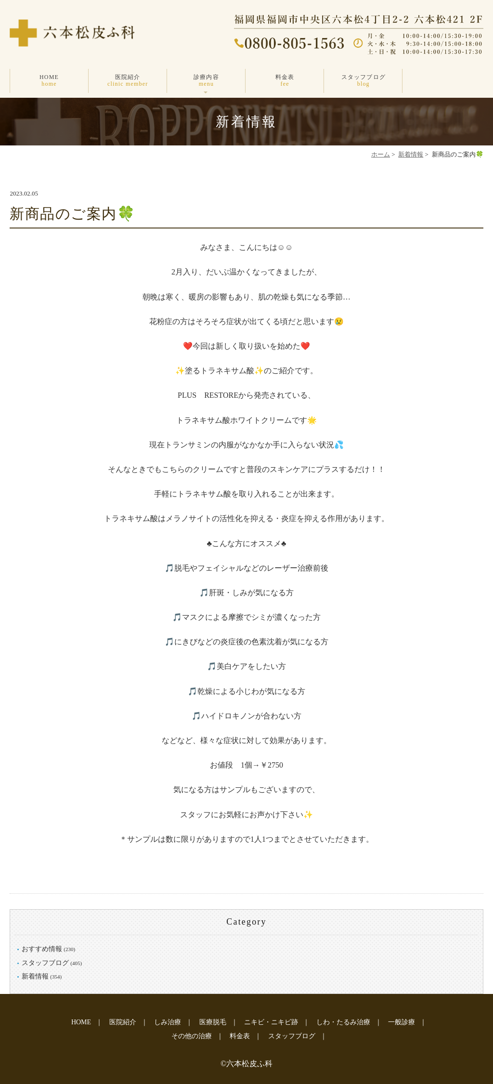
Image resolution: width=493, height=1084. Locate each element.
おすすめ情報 (42, 949)
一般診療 (401, 1022)
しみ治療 (167, 1022)
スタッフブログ (363, 81)
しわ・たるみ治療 (343, 1022)
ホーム (380, 154)
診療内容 (206, 81)
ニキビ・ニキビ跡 (271, 1022)
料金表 (285, 81)
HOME (49, 81)
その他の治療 (191, 1036)
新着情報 (410, 154)
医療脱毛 (212, 1022)
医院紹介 (128, 81)
